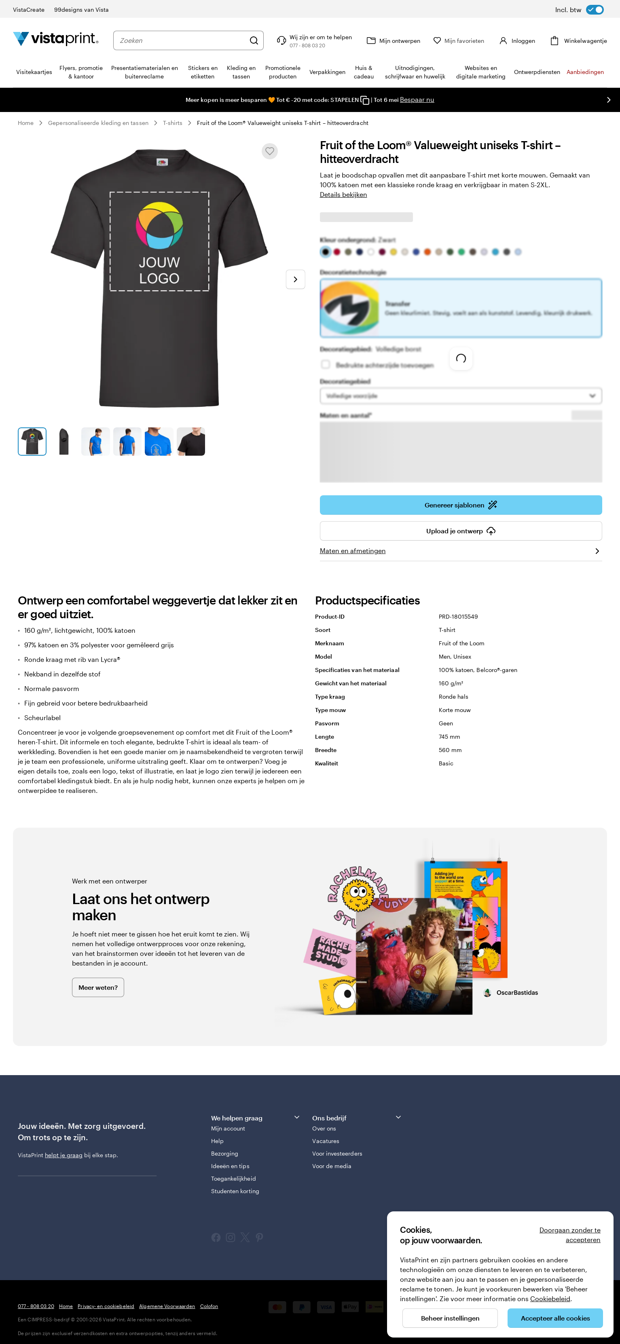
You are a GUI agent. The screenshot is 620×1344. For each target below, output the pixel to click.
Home (26, 122)
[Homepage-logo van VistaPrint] (56, 40)
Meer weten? (98, 987)
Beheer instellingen (450, 1318)
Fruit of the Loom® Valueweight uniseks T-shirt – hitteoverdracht (282, 122)
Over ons (324, 1128)
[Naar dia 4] (127, 441)
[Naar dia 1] (32, 441)
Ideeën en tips (230, 1165)
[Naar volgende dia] (608, 100)
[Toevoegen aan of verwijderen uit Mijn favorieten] (270, 151)
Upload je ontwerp (461, 531)
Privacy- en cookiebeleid (106, 1306)
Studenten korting (235, 1191)
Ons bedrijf (357, 1117)
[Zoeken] (256, 40)
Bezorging (225, 1153)
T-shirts (173, 122)
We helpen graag (256, 1117)
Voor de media (331, 1165)
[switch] (579, 10)
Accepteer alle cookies (555, 1318)
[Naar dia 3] (95, 441)
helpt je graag (64, 1155)
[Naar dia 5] (159, 441)
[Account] (517, 40)
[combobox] (183, 40)
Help (217, 1140)
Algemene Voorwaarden (167, 1306)
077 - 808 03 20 (36, 1306)
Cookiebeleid (550, 1298)
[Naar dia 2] (64, 441)
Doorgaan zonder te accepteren (570, 1234)
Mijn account (228, 1128)
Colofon (209, 1306)
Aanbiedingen (585, 71)
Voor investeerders (337, 1153)
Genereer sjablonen (461, 505)
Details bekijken (343, 194)
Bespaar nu (417, 99)
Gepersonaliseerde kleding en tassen (98, 122)
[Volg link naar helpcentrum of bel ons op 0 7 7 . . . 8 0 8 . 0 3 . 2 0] (315, 40)
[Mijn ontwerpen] (394, 40)
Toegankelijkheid (233, 1178)
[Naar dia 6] (191, 441)
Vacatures (325, 1140)
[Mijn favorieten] (460, 40)
